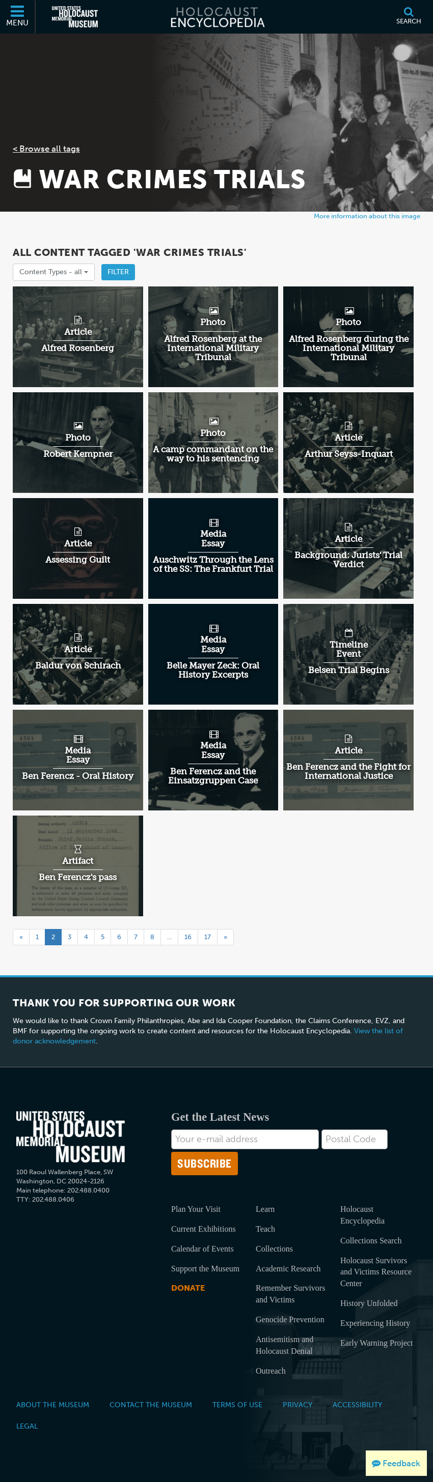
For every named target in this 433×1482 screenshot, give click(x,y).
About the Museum (52, 1404)
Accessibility (357, 1404)
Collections (274, 1248)
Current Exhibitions (203, 1229)
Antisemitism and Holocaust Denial (284, 1345)
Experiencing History (375, 1323)
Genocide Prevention (290, 1319)
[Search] (408, 17)
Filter (118, 272)
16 (188, 937)
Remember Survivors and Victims (290, 1294)
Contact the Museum (151, 1404)
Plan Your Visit (196, 1209)
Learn (265, 1209)
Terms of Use (237, 1404)
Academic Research (288, 1268)
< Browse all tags (46, 148)
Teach (265, 1229)
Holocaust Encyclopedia (362, 1215)
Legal (27, 1426)
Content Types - (53, 272)
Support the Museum (205, 1268)
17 (207, 937)
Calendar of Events (202, 1248)
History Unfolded (368, 1303)
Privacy (297, 1404)
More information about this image (367, 216)
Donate (188, 1288)
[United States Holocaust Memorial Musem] (70, 1137)
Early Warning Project (376, 1343)
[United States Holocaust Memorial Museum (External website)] (75, 17)
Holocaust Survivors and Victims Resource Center (376, 1272)
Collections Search (370, 1240)
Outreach (271, 1371)
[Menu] (18, 17)
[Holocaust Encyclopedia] (217, 16)
